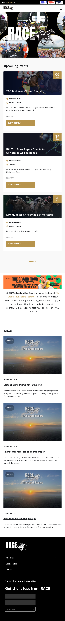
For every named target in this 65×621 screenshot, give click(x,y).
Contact (9, 569)
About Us (10, 558)
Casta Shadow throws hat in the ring (22, 384)
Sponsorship (11, 564)
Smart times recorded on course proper (24, 451)
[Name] (20, 596)
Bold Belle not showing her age (19, 518)
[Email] (20, 602)
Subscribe (10, 609)
